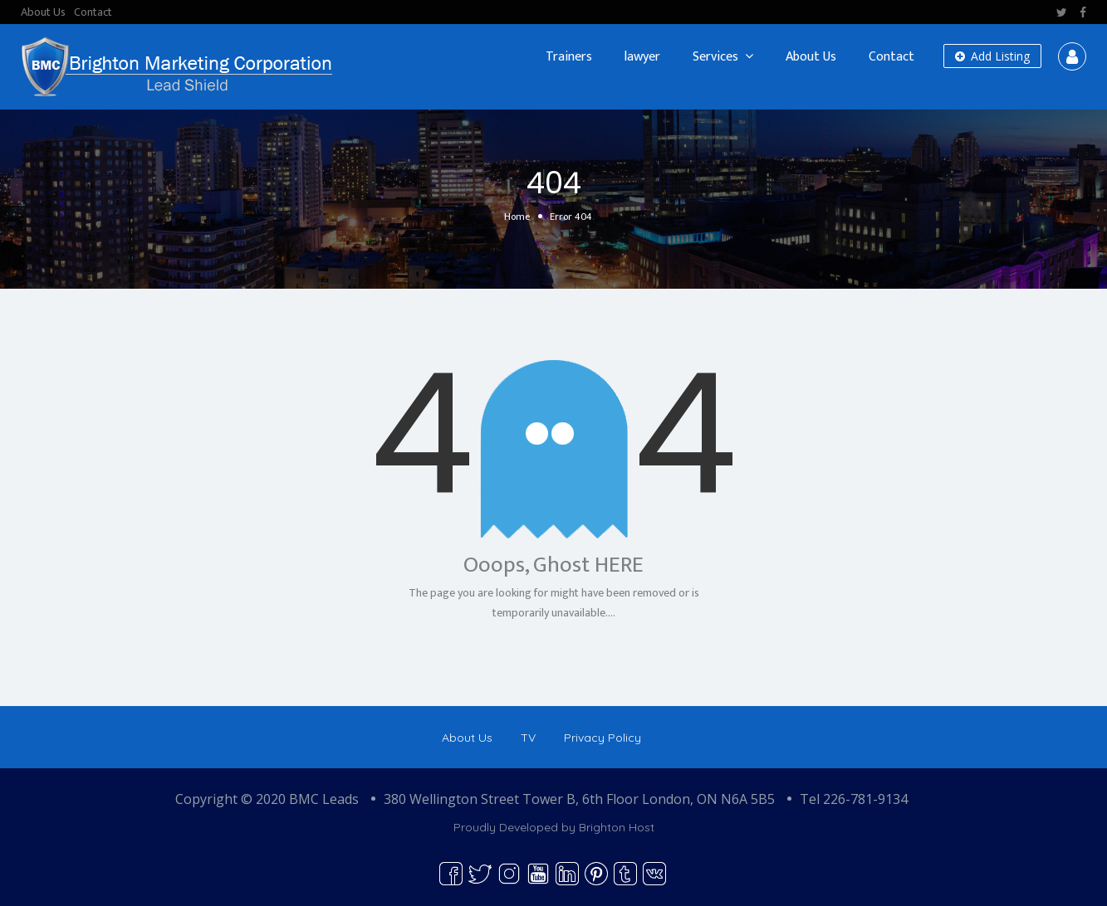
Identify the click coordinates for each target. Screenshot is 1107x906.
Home (517, 216)
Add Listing (992, 56)
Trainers (569, 57)
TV (528, 737)
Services (715, 57)
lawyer (642, 57)
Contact (93, 12)
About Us (43, 12)
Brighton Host (616, 827)
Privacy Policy (602, 737)
